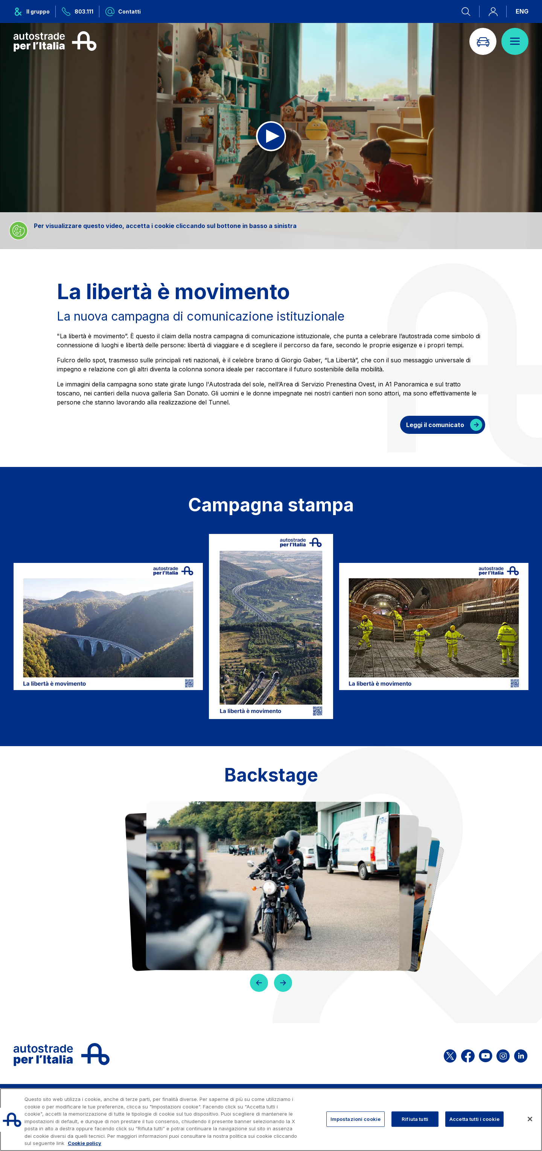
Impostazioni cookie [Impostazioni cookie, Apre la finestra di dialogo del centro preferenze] (355, 1119)
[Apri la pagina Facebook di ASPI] (468, 1054)
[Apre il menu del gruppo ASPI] (35, 11)
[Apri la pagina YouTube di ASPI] (485, 1054)
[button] (259, 983)
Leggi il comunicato (435, 425)
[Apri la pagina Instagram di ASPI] (503, 1054)
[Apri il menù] (514, 41)
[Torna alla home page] (55, 41)
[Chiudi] (530, 1119)
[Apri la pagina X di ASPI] (450, 1054)
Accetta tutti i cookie (474, 1119)
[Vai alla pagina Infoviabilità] (482, 41)
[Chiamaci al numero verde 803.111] (77, 11)
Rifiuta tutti (415, 1119)
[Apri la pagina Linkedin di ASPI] (520, 1054)
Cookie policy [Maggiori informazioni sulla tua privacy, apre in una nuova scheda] (84, 1143)
